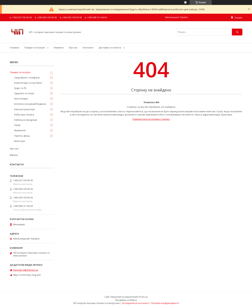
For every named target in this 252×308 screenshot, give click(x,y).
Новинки (59, 47)
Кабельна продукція (25, 119)
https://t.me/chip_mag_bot (27, 274)
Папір (17, 125)
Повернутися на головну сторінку (151, 119)
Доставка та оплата (110, 47)
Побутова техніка (24, 114)
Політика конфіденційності (165, 303)
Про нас (73, 47)
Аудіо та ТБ (20, 88)
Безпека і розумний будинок (30, 103)
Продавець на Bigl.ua (126, 300)
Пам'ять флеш (22, 135)
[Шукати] (237, 32)
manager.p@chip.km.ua (25, 270)
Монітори (19, 141)
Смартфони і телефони (27, 77)
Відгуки (14, 154)
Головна (14, 47)
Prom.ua (143, 296)
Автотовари (21, 98)
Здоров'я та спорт (24, 93)
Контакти (88, 47)
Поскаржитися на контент (135, 303)
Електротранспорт (24, 109)
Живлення (20, 130)
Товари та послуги (34, 47)
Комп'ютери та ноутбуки (28, 82)
